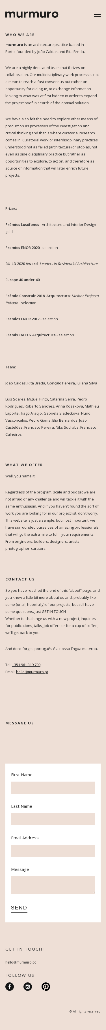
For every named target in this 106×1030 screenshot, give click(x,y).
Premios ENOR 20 (20, 247)
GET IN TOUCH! (24, 949)
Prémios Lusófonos (22, 224)
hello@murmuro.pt (20, 962)
